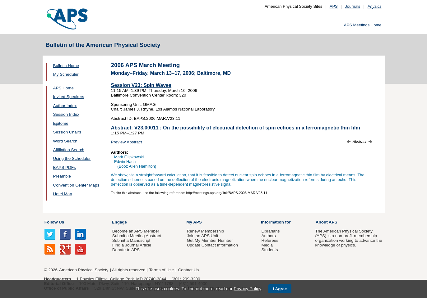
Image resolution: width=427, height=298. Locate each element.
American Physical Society (83, 270)
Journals (352, 6)
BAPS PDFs (64, 167)
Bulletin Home (66, 65)
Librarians (270, 231)
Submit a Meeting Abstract (136, 235)
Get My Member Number (210, 240)
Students (269, 249)
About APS (326, 222)
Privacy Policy (247, 288)
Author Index (65, 105)
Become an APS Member (135, 231)
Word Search (65, 141)
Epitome (60, 123)
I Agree (280, 289)
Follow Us (54, 222)
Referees (269, 240)
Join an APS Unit (202, 235)
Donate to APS (126, 249)
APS (334, 6)
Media (267, 245)
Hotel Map (62, 194)
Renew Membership (205, 231)
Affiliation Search (69, 149)
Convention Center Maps (76, 185)
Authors (268, 235)
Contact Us (188, 270)
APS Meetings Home (363, 25)
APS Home (63, 88)
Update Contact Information (212, 245)
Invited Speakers (68, 96)
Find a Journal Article (131, 245)
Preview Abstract (126, 142)
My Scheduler (66, 74)
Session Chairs (67, 132)
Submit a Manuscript (131, 240)
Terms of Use (161, 270)
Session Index (66, 114)
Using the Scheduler (72, 158)
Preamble (62, 176)
